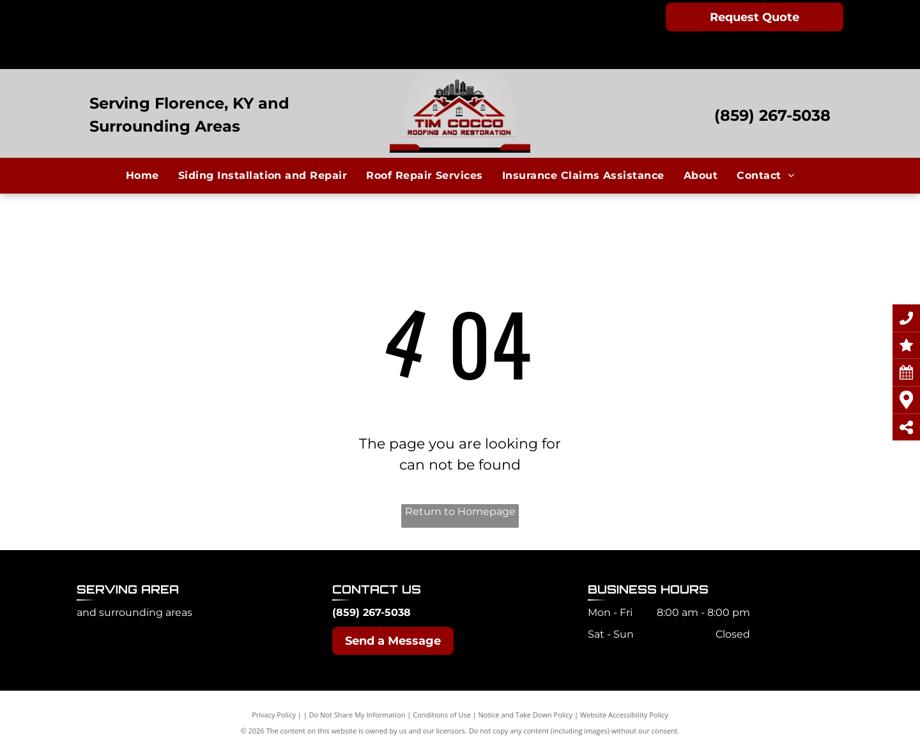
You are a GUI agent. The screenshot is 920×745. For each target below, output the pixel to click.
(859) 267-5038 (772, 115)
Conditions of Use (442, 714)
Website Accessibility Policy (624, 714)
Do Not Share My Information (357, 714)
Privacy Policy (274, 714)
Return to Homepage (460, 511)
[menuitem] (142, 175)
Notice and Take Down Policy (526, 714)
